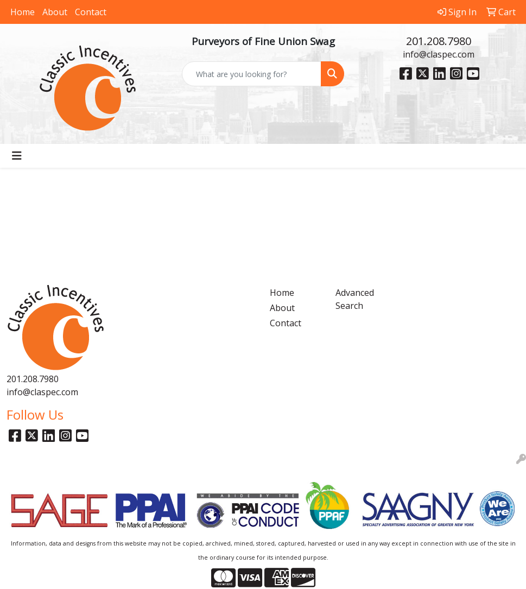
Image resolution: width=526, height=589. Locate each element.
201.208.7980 (438, 41)
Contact (90, 12)
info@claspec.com (438, 54)
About (54, 12)
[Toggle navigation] (16, 155)
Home (22, 12)
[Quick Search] (251, 73)
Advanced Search (354, 299)
